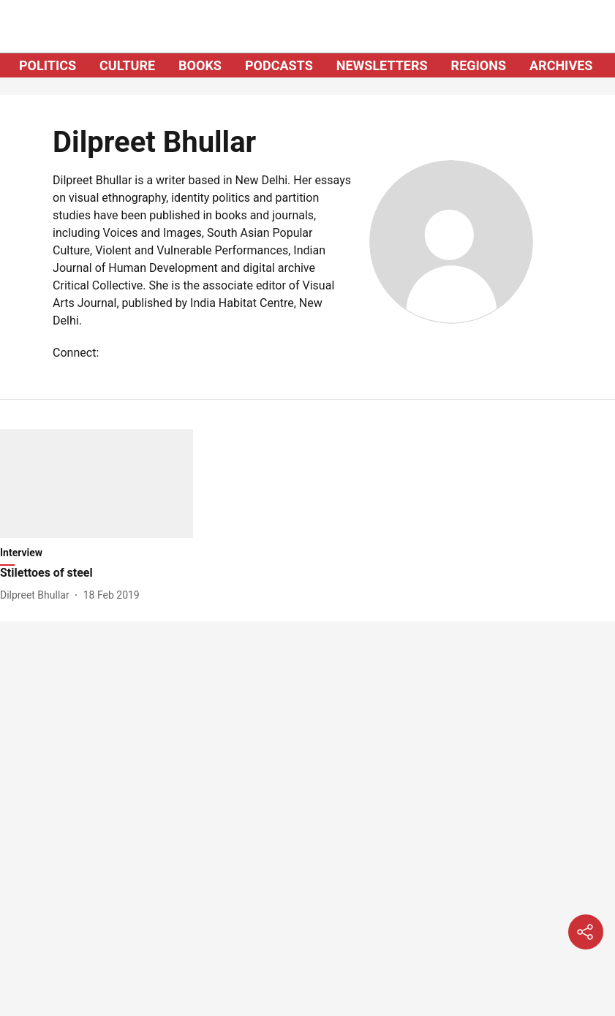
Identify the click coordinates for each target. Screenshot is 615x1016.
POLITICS (47, 65)
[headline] (96, 573)
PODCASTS (279, 65)
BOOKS (200, 65)
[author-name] (37, 595)
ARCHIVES (560, 65)
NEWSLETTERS (382, 65)
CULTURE (127, 65)
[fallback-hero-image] (96, 483)
